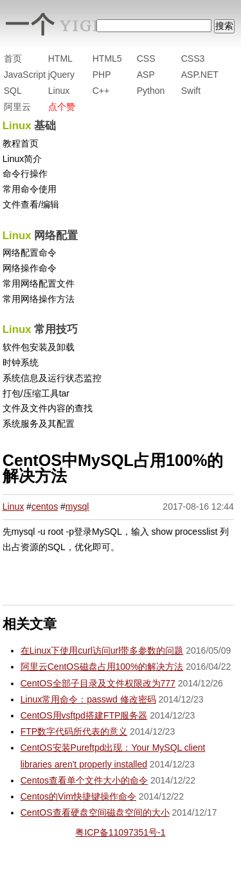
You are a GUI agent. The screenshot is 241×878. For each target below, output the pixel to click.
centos (44, 506)
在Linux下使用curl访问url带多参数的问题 (102, 650)
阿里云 (17, 107)
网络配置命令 (30, 252)
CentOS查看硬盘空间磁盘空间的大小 (95, 812)
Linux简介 (22, 159)
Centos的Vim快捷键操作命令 (78, 796)
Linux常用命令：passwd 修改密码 (88, 699)
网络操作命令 (30, 268)
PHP (102, 74)
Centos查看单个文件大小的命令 (84, 780)
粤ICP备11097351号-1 (120, 832)
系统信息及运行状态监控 (52, 378)
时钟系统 (21, 362)
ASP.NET (200, 74)
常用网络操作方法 (39, 299)
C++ (101, 90)
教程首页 (21, 143)
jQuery (61, 74)
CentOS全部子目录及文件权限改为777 (98, 683)
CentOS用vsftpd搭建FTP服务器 (84, 715)
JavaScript (25, 74)
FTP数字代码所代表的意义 (74, 731)
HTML (60, 58)
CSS (146, 58)
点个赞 (61, 107)
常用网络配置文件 (39, 283)
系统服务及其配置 (39, 423)
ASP (146, 74)
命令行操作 (25, 173)
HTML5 (107, 58)
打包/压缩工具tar (36, 393)
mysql (77, 506)
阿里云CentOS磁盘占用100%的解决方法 (102, 666)
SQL (13, 90)
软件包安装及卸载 (39, 347)
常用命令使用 (30, 189)
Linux (58, 90)
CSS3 (193, 58)
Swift (191, 90)
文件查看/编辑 (31, 204)
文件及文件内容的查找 (48, 408)
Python (151, 90)
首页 (13, 58)
